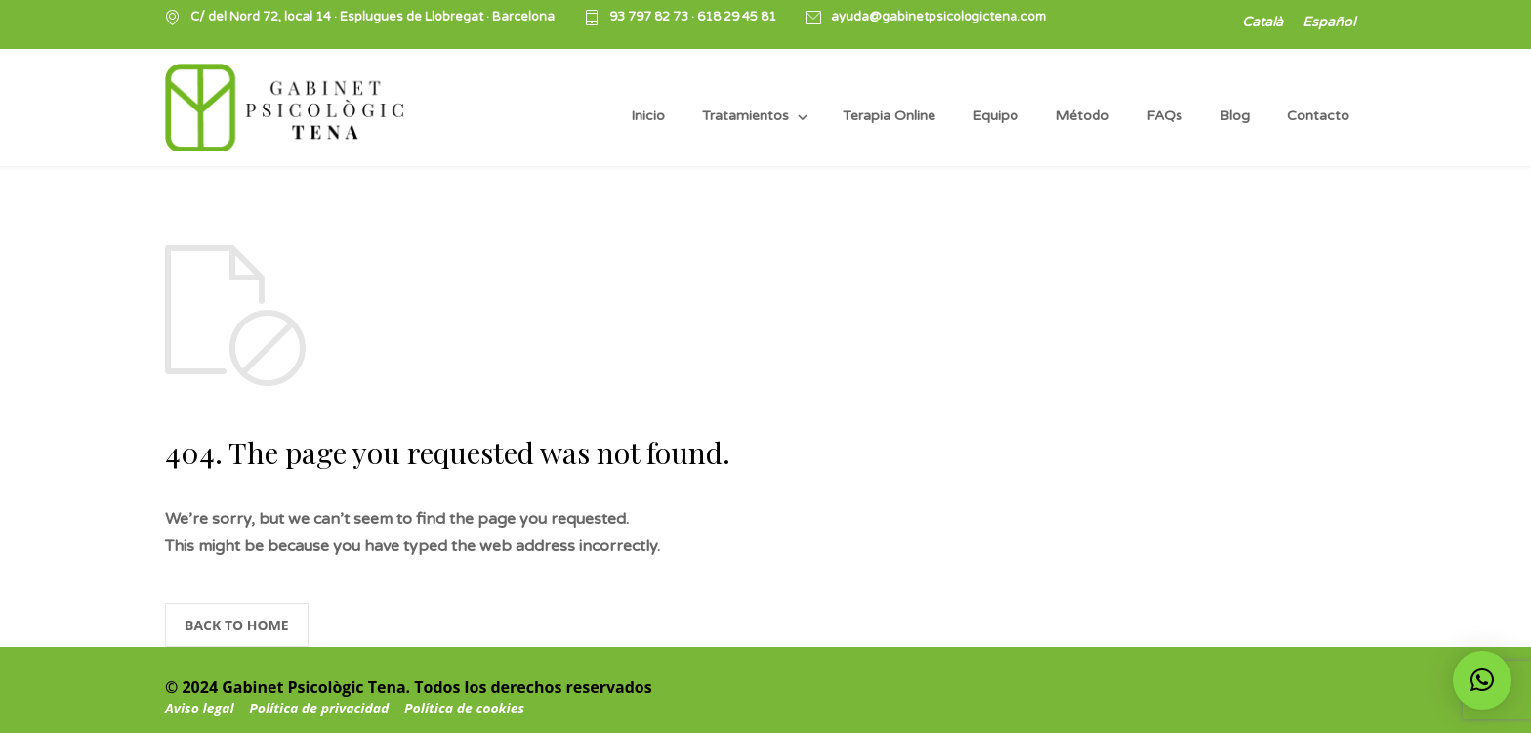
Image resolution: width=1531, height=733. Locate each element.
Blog (1235, 116)
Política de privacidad (321, 708)
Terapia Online (889, 116)
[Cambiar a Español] (1329, 23)
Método (1082, 116)
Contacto (1318, 116)
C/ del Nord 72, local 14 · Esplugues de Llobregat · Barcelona (372, 17)
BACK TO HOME (237, 625)
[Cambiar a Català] (1262, 23)
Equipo (995, 116)
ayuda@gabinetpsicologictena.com (938, 17)
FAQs (1164, 116)
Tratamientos (745, 116)
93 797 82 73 (650, 16)
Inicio (648, 116)
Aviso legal (199, 708)
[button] (1482, 680)
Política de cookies (464, 708)
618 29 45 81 (736, 16)
